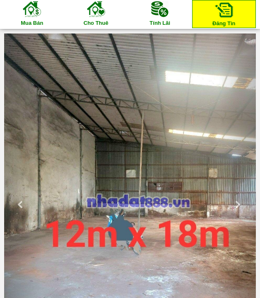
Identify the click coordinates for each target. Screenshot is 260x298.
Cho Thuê (96, 13)
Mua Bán (31, 13)
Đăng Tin (224, 13)
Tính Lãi (159, 13)
